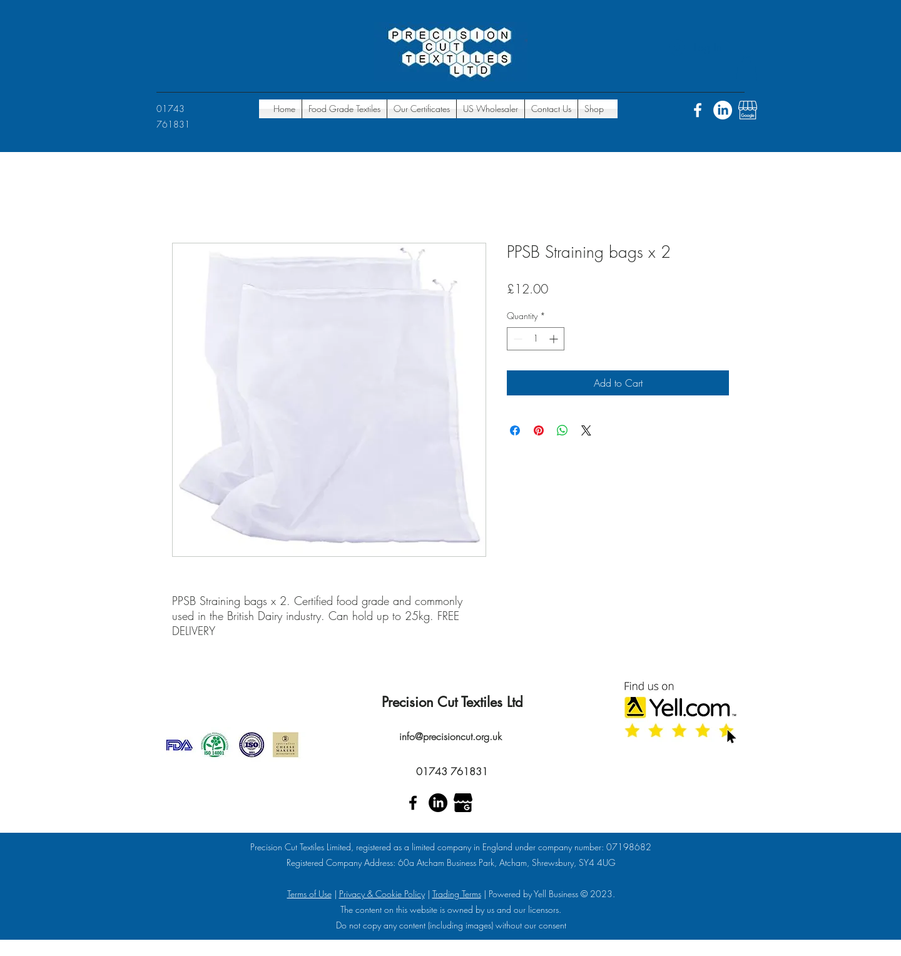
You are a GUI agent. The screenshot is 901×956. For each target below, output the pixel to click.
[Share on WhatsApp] (562, 430)
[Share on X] (586, 430)
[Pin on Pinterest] (538, 430)
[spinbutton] (535, 339)
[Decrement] (516, 339)
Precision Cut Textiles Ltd (452, 702)
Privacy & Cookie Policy (382, 894)
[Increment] (554, 339)
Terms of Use (309, 894)
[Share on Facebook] (514, 430)
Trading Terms (456, 894)
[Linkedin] (722, 110)
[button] (746, 68)
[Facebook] (697, 110)
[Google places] (747, 110)
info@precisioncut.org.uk (450, 736)
